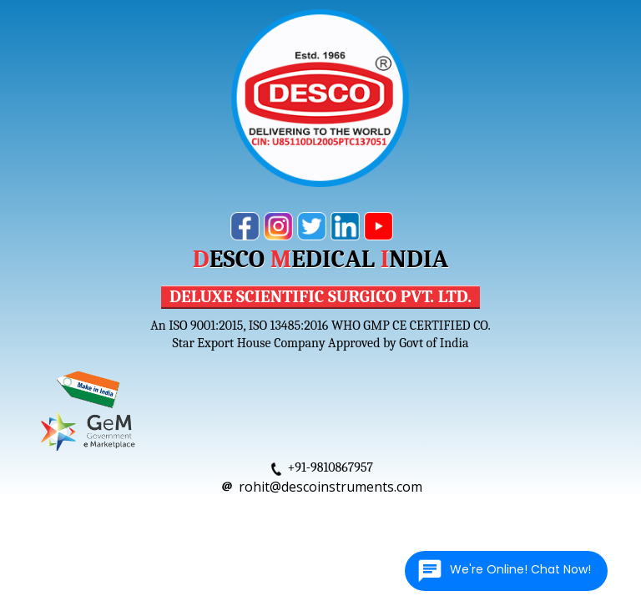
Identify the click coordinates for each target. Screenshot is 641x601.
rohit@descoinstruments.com (330, 486)
